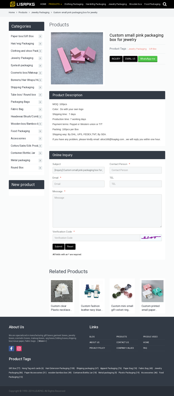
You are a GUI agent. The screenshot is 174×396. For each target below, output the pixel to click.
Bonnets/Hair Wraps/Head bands (26, 80)
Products (23, 12)
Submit (58, 246)
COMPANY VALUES (125, 348)
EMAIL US (130, 58)
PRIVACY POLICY (97, 348)
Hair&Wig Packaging (96, 4)
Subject (57, 164)
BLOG (92, 337)
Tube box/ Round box (26, 95)
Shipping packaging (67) (88, 368)
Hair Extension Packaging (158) (60, 368)
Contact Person (120, 164)
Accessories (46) (149, 373)
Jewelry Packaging (117, 4)
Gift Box (152, 49)
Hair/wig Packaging (26, 44)
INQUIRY (116, 58)
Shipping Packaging (26, 87)
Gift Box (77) (14, 368)
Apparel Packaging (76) (111, 368)
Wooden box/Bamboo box (26, 124)
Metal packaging (26, 160)
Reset (70, 246)
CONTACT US (122, 342)
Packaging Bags (26, 102)
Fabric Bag (26, 109)
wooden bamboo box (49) (60, 373)
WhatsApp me (147, 58)
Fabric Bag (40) (146, 368)
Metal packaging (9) (107, 373)
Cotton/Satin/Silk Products (26, 146)
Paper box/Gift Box (26, 36)
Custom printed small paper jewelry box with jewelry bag (151, 308)
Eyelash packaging (26, 66)
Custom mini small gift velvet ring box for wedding (122, 308)
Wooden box (135, 4)
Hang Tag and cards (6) (33, 368)
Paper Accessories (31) (35, 373)
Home (12, 12)
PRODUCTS (121, 337)
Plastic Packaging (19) (129, 373)
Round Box (26, 168)
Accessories (26, 138)
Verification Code (64, 231)
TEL (112, 177)
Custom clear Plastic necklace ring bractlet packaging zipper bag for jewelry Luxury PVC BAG (61, 308)
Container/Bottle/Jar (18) (85, 373)
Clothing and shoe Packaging (26, 51)
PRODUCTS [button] (55, 4)
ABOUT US (94, 342)
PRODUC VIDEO (150, 337)
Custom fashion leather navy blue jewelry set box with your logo (91, 308)
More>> (42, 341)
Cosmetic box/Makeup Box (26, 73)
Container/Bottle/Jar (26, 153)
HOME (43, 4)
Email (57, 177)
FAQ (145, 348)
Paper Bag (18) (130, 368)
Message (59, 191)
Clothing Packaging (73, 4)
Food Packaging (152, 4)
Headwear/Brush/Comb (26, 117)
